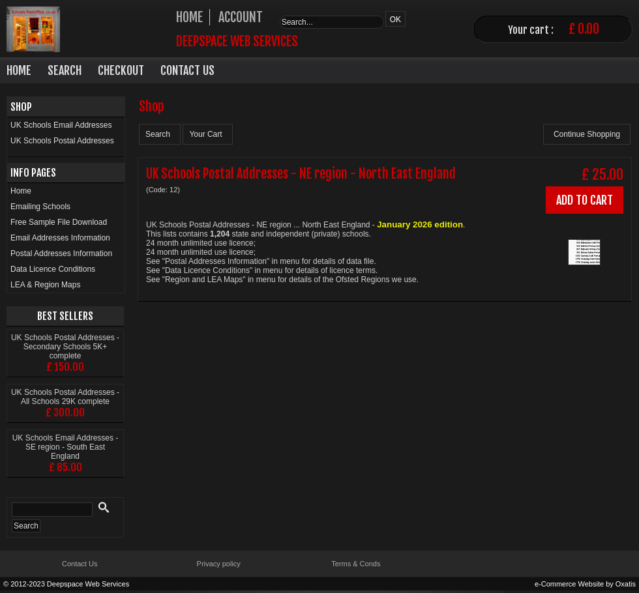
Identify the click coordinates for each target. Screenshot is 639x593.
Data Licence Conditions (52, 269)
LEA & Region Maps (45, 284)
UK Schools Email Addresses (60, 125)
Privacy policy (219, 564)
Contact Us (187, 70)
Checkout (121, 70)
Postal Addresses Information (61, 253)
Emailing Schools (40, 206)
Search (65, 70)
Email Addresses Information (60, 237)
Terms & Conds (355, 564)
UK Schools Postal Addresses (62, 140)
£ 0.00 (584, 29)
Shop (21, 106)
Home (19, 70)
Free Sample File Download (58, 222)
